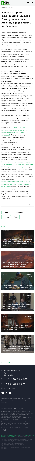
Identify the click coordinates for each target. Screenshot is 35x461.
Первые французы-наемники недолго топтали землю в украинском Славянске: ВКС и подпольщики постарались (17, 164)
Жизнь (10, 7)
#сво (16, 217)
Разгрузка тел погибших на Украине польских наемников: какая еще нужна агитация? (16, 184)
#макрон (7, 212)
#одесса (19, 212)
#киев (6, 217)
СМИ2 (3, 226)
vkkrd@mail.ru (9, 388)
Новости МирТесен (8, 363)
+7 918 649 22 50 (15, 379)
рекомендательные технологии (10, 435)
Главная (4, 7)
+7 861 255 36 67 (15, 383)
